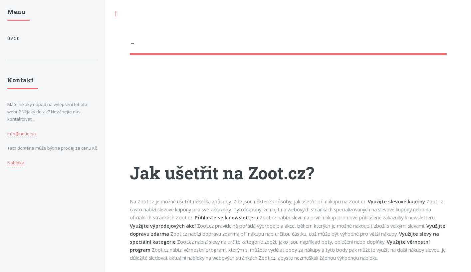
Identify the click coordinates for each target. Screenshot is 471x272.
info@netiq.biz (22, 134)
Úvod (13, 38)
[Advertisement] (288, 115)
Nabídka (15, 163)
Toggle (116, 14)
